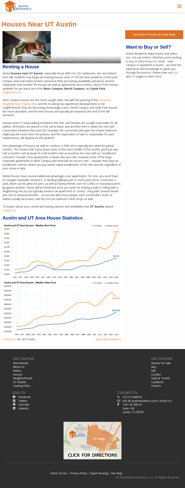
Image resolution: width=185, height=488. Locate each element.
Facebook (24, 397)
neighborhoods (12, 92)
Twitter (22, 401)
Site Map (116, 473)
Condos (156, 374)
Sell (133, 76)
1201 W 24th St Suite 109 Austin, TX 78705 (133, 408)
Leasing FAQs (21, 386)
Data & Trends (160, 378)
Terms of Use (58, 473)
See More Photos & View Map (154, 34)
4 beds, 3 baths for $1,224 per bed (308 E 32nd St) (41, 59)
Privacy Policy (78, 473)
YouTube (23, 404)
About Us (19, 367)
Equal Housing (99, 473)
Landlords (157, 382)
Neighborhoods (22, 378)
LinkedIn (23, 408)
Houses (17, 374)
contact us (9, 210)
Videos (17, 370)
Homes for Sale (161, 363)
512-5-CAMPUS (132, 397)
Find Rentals (20, 363)
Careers (156, 386)
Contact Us (9, 339)
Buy (175, 72)
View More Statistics (108, 339)
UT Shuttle (19, 382)
